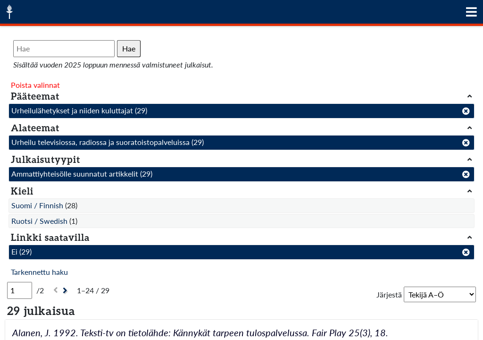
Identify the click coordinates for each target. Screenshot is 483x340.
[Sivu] (19, 290)
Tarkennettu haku (39, 271)
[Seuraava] (66, 290)
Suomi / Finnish (37, 205)
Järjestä (389, 294)
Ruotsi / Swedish (39, 220)
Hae (128, 48)
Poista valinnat (35, 84)
